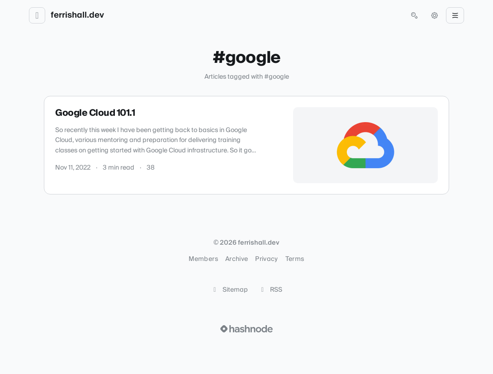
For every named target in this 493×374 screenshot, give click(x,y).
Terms (294, 259)
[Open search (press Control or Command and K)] (414, 15)
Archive (236, 259)
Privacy (266, 259)
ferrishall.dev (77, 15)
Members (203, 259)
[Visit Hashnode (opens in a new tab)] (246, 329)
